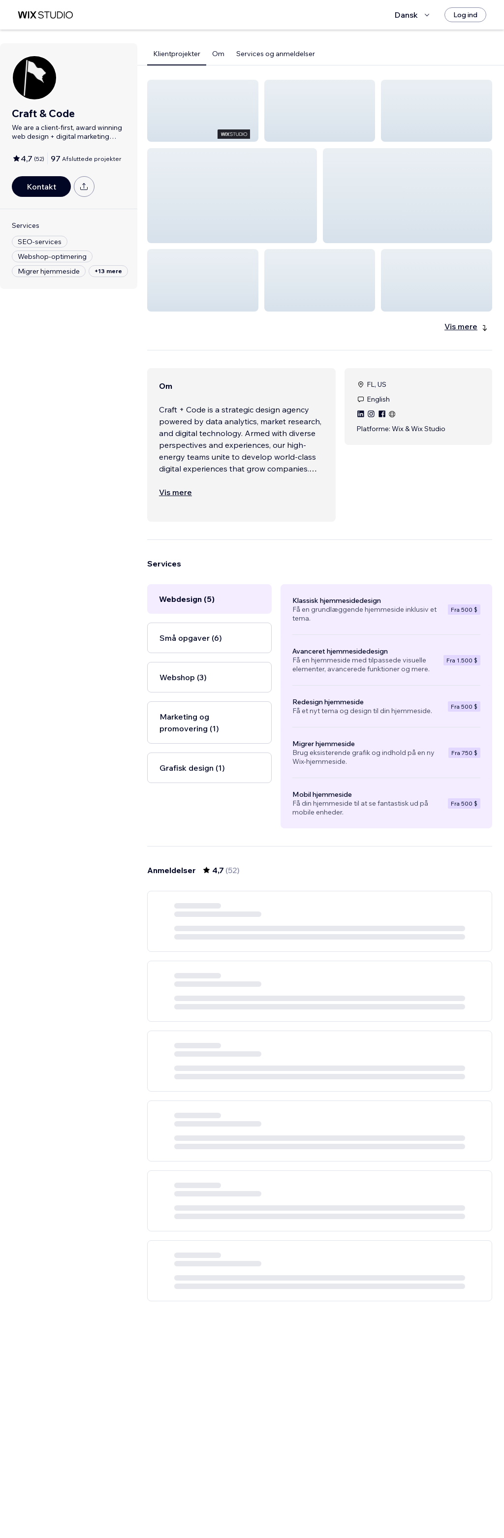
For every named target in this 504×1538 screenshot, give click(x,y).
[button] (202, 111)
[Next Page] (390, 1502)
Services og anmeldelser (275, 53)
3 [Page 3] (302, 1502)
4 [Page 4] (319, 1502)
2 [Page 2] (284, 1502)
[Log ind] (465, 14)
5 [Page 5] (338, 1502)
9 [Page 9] (373, 1502)
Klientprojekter (176, 53)
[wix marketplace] (45, 15)
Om (218, 53)
